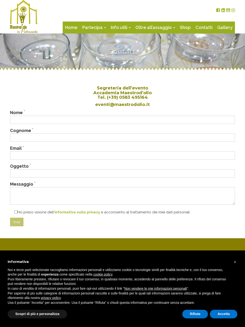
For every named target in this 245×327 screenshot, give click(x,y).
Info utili (121, 27)
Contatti (203, 27)
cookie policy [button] (102, 274)
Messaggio (122, 193)
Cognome (122, 134)
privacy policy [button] (51, 298)
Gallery (225, 27)
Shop (185, 27)
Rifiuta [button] (195, 314)
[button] (235, 262)
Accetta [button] (223, 314)
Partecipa (94, 27)
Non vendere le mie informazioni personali (155, 288)
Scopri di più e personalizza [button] (37, 314)
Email (122, 152)
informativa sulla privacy (77, 212)
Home (71, 27)
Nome (122, 117)
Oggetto (122, 170)
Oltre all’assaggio (155, 27)
